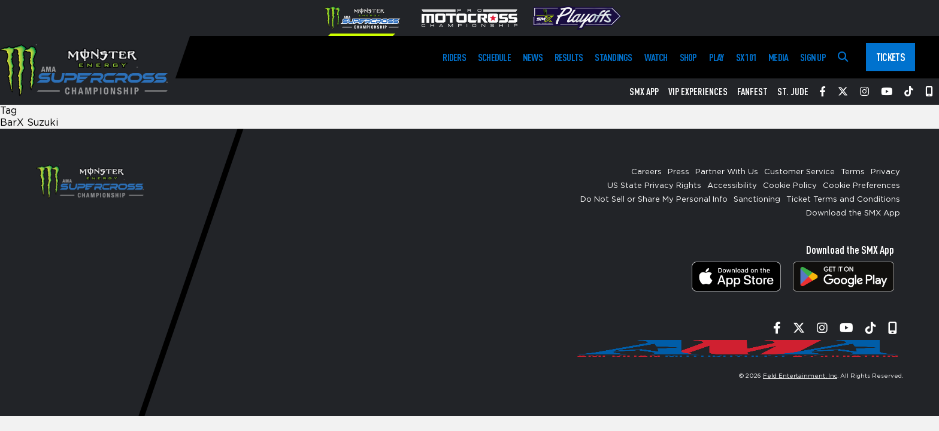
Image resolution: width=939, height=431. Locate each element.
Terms (853, 172)
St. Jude (792, 91)
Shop (688, 57)
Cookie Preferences (861, 186)
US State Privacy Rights (654, 186)
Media (778, 57)
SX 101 (746, 57)
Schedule (494, 57)
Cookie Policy (790, 186)
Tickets (890, 57)
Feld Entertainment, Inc (800, 376)
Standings (613, 57)
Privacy (885, 172)
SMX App (644, 91)
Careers (646, 172)
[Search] (843, 57)
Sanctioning (757, 200)
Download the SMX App (853, 213)
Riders (454, 57)
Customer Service (799, 172)
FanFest (752, 91)
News (533, 57)
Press (678, 172)
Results (569, 57)
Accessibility (732, 186)
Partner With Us (726, 172)
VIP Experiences (698, 91)
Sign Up (813, 57)
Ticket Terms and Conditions (843, 200)
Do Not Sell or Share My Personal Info (654, 200)
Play (716, 57)
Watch (656, 57)
